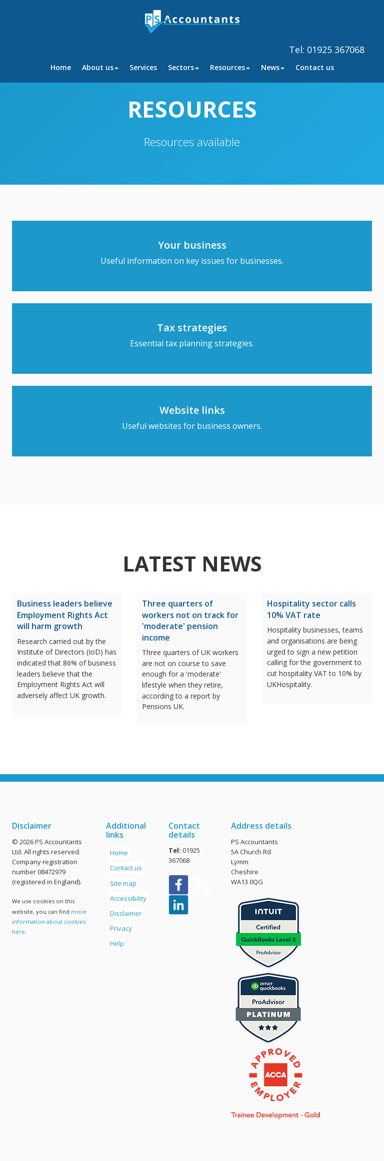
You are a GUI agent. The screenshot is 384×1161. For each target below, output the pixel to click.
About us (100, 67)
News (272, 67)
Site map (123, 883)
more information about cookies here (49, 921)
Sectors (183, 67)
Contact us (315, 67)
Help (117, 943)
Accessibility (128, 898)
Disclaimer (126, 913)
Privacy (121, 928)
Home (60, 67)
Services (143, 67)
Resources (230, 67)
